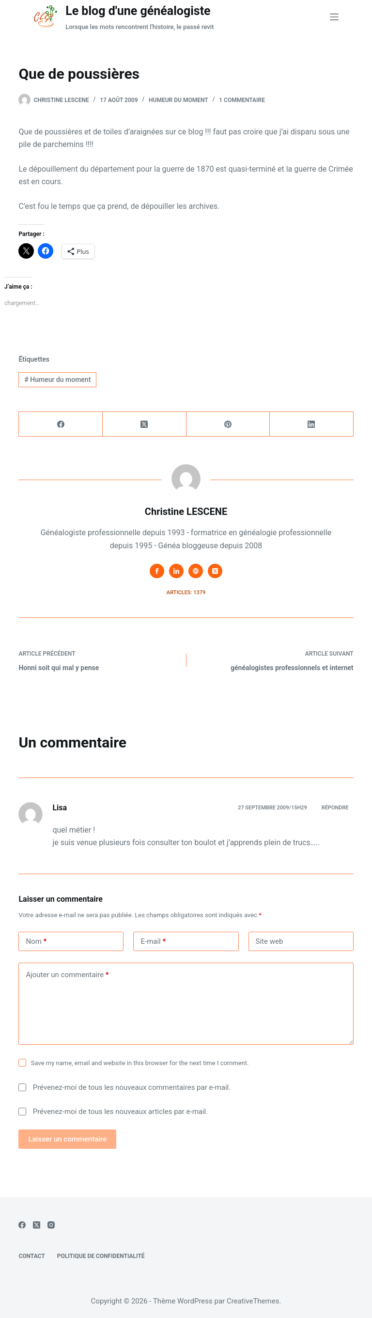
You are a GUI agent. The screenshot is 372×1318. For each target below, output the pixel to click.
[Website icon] (195, 571)
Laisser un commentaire (67, 1139)
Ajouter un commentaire (67, 975)
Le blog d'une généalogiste (137, 11)
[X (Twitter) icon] (215, 571)
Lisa (59, 807)
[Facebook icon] (157, 571)
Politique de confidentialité (101, 1256)
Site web (269, 941)
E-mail (153, 942)
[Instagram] (51, 1225)
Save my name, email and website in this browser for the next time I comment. (140, 1063)
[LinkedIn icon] (176, 571)
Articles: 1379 (186, 592)
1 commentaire (242, 100)
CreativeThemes (253, 1301)
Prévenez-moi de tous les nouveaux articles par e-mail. (120, 1111)
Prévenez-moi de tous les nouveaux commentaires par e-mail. (132, 1087)
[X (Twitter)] (144, 424)
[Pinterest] (228, 424)
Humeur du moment (178, 100)
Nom (36, 942)
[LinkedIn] (312, 424)
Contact (31, 1256)
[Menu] (334, 17)
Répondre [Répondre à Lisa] (335, 808)
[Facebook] (61, 424)
